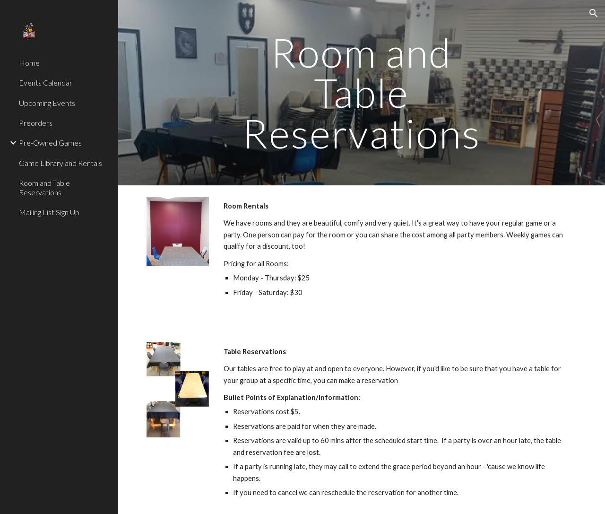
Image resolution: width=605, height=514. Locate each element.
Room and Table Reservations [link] (44, 187)
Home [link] (29, 62)
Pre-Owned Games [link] (50, 142)
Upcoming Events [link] (47, 102)
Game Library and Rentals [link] (60, 162)
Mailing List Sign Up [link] (49, 212)
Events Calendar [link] (45, 82)
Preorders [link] (35, 122)
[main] (361, 92)
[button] (593, 13)
